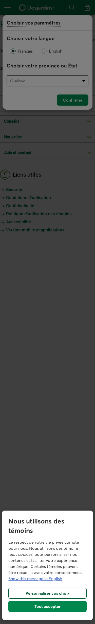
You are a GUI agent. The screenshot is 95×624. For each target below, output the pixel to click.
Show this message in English (35, 578)
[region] (47, 565)
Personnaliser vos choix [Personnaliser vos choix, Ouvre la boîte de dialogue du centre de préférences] (47, 593)
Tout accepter (47, 606)
